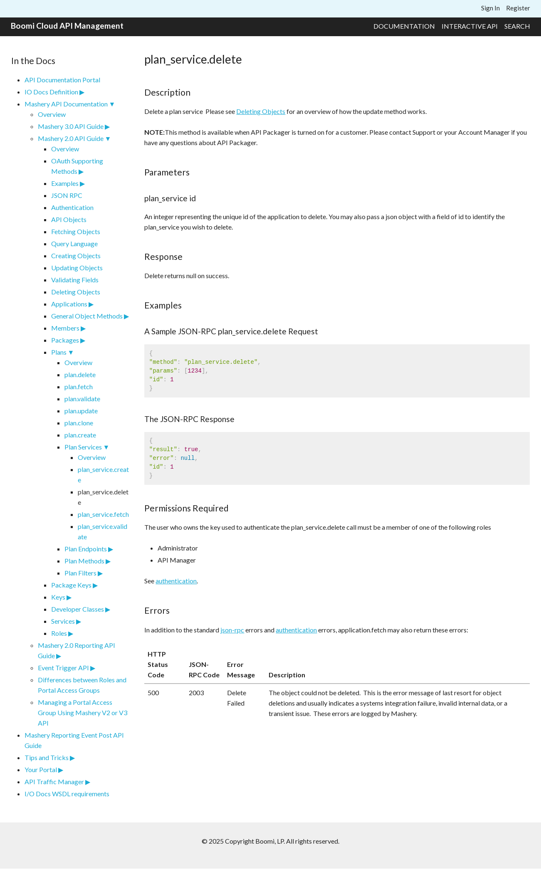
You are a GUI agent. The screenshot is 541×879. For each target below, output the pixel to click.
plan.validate (82, 398)
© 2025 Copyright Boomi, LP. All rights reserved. (270, 841)
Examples (65, 183)
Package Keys (71, 585)
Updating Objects (77, 268)
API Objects (68, 219)
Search (517, 26)
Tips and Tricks (47, 757)
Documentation (404, 26)
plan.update (81, 411)
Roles (59, 633)
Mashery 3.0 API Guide (71, 126)
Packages (65, 340)
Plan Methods (84, 561)
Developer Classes (77, 609)
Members (65, 328)
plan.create (80, 435)
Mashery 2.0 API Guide (71, 138)
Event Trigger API (63, 668)
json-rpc (232, 630)
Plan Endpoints (85, 549)
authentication (176, 581)
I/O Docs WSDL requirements (67, 794)
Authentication (72, 207)
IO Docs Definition (51, 92)
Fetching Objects (75, 231)
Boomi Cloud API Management (67, 25)
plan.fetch (78, 386)
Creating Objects (76, 255)
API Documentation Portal (62, 80)
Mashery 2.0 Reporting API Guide (76, 650)
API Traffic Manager (54, 781)
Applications (69, 304)
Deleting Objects (75, 292)
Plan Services (83, 447)
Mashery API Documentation (66, 104)
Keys (58, 597)
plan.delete (80, 374)
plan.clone (78, 423)
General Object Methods (87, 316)
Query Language (74, 243)
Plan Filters (80, 573)
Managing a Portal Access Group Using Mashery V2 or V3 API (82, 712)
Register (518, 8)
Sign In (490, 8)
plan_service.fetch (103, 514)
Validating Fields (75, 280)
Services (63, 621)
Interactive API (470, 26)
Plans (59, 352)
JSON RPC (66, 195)
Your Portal (41, 769)
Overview (52, 114)
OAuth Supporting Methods (77, 166)
